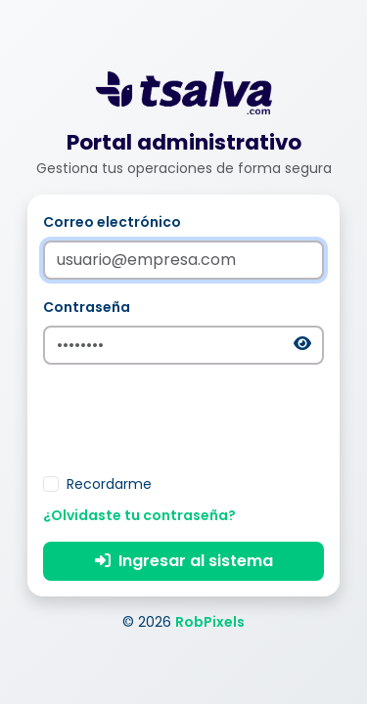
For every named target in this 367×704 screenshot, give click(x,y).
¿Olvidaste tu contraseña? (139, 515)
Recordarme (109, 484)
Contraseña (86, 307)
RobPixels (210, 622)
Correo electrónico (112, 222)
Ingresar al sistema (184, 561)
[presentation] (184, 418)
